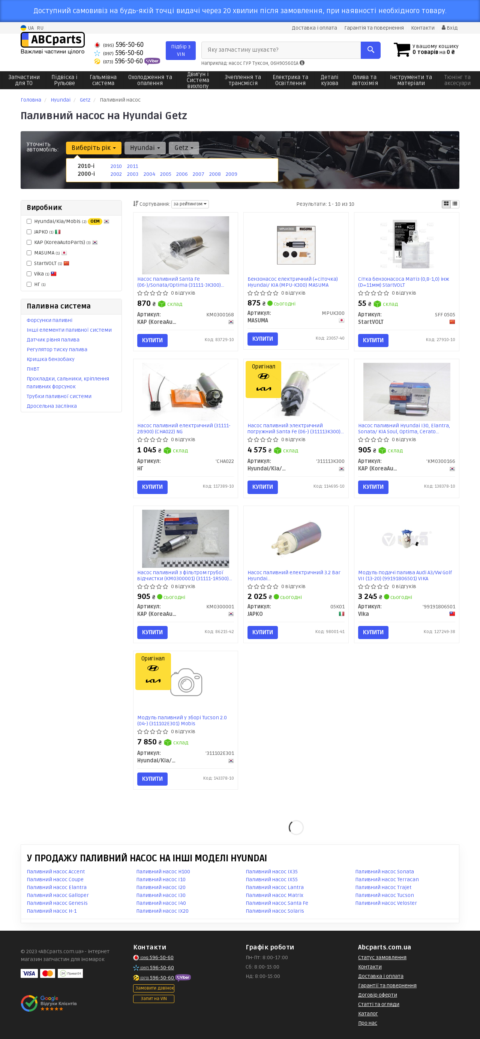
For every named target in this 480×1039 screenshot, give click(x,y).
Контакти (423, 28)
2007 (198, 174)
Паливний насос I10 (161, 879)
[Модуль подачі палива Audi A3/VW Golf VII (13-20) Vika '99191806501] (406, 538)
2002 (116, 174)
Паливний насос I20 (161, 887)
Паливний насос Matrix (274, 895)
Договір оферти (377, 995)
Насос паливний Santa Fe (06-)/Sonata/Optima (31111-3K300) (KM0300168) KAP (179, 282)
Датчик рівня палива (53, 340)
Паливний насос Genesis (57, 903)
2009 (231, 174)
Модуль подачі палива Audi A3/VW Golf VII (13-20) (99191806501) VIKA (405, 575)
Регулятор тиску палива (57, 349)
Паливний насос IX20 (162, 911)
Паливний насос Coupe (55, 879)
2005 (165, 174)
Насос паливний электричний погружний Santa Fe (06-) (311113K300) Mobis (294, 428)
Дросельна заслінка (52, 406)
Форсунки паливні (49, 320)
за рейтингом (190, 204)
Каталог (368, 1014)
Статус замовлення (382, 957)
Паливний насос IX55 (272, 879)
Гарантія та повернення (374, 28)
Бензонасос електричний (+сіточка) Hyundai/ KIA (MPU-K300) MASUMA (293, 282)
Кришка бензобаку (51, 359)
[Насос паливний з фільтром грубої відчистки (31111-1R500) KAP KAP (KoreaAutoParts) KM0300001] (185, 538)
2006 (182, 174)
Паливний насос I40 (161, 903)
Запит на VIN (154, 999)
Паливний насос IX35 (272, 871)
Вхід (450, 28)
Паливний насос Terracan (387, 879)
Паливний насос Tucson (384, 895)
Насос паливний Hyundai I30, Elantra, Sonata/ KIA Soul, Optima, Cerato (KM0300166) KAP (404, 428)
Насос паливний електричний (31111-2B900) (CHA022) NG (184, 428)
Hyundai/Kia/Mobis (68, 221)
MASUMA (47, 253)
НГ (36, 284)
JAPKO (44, 232)
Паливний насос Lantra (275, 887)
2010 (116, 166)
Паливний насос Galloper (58, 895)
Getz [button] (184, 148)
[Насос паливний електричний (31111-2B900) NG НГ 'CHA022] (185, 392)
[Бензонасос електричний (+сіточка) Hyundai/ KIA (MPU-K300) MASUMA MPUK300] (296, 245)
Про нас (367, 1023)
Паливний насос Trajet (383, 887)
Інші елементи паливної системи (69, 330)
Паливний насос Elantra (57, 887)
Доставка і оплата (314, 28)
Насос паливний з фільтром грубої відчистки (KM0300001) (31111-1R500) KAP (183, 575)
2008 (215, 174)
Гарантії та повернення (387, 985)
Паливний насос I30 (161, 895)
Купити (152, 340)
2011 (132, 166)
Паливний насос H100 (163, 871)
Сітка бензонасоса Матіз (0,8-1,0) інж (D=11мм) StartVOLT (403, 282)
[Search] (371, 50)
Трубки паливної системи (59, 396)
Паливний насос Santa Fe (277, 903)
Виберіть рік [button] (94, 148)
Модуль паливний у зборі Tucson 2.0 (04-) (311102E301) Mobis (182, 720)
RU (40, 28)
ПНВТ (33, 369)
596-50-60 (119, 45)
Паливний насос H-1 (51, 911)
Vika (42, 274)
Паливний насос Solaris (275, 911)
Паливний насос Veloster (386, 903)
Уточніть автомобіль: (43, 147)
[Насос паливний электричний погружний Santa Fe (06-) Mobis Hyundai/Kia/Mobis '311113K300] (296, 392)
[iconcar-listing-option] (454, 204)
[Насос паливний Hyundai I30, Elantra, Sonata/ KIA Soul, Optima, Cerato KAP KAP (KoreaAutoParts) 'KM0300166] (406, 392)
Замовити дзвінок (154, 988)
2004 (149, 174)
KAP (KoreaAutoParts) (62, 242)
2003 (132, 174)
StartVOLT (48, 263)
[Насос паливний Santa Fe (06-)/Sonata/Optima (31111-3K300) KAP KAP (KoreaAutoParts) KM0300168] (185, 245)
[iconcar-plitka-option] (446, 204)
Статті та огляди (378, 1004)
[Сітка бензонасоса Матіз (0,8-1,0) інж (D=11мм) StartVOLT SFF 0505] (406, 245)
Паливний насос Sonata (384, 871)
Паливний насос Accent (56, 871)
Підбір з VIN (180, 50)
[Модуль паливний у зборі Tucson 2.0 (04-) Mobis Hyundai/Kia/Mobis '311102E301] (185, 684)
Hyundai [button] (145, 148)
